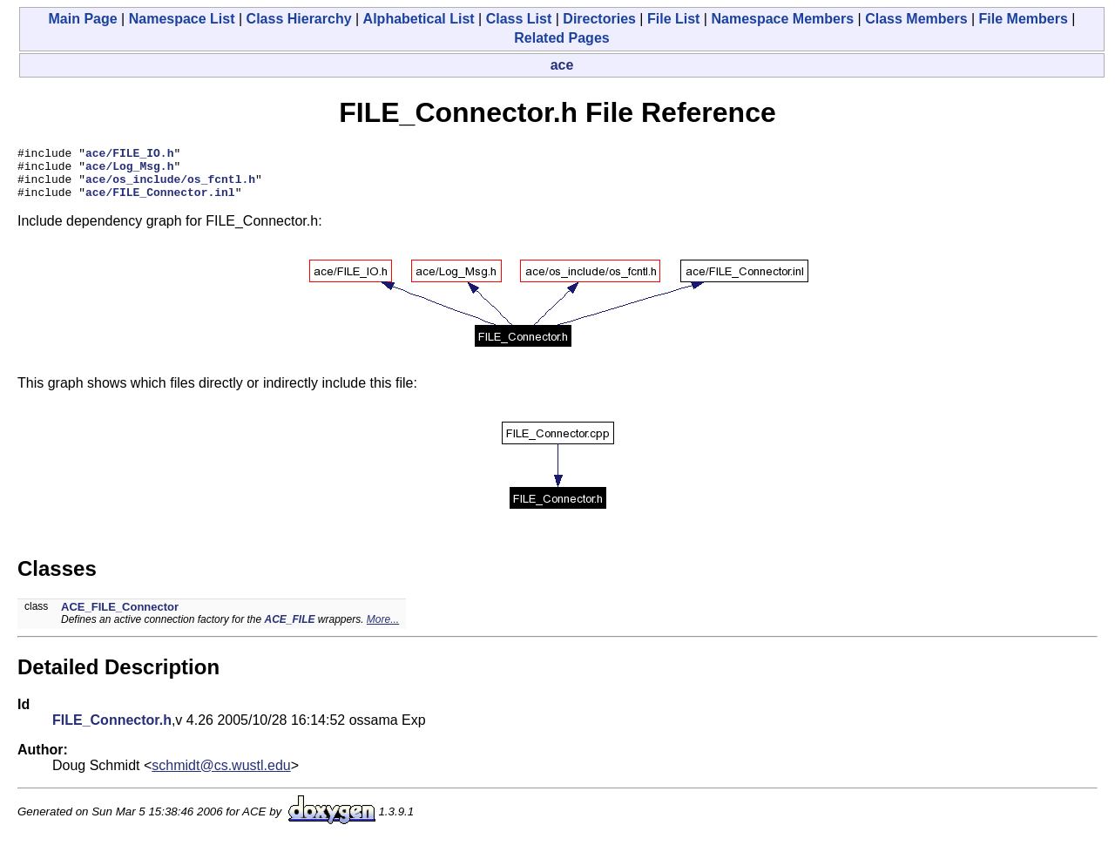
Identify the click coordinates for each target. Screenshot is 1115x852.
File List (673, 18)
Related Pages (561, 37)
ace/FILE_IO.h (129, 155)
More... (383, 630)
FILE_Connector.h (112, 730)
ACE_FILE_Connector (120, 617)
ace (562, 64)
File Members (1023, 18)
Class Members (916, 18)
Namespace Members (782, 18)
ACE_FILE (289, 630)
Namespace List (182, 18)
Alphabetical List (419, 18)
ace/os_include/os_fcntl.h (170, 186)
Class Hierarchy (299, 18)
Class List (519, 18)
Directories (599, 18)
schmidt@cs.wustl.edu (221, 775)
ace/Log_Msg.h (129, 171)
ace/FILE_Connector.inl (160, 202)
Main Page (83, 18)
